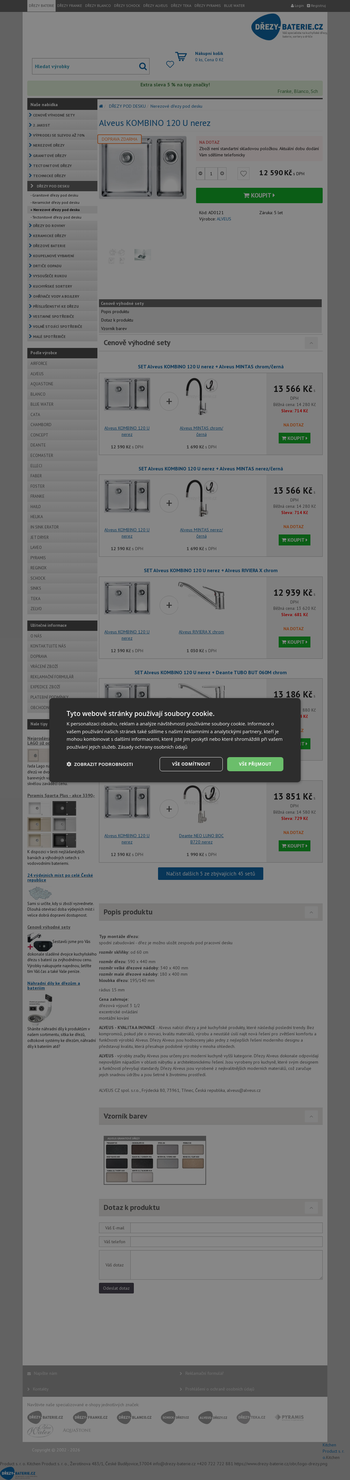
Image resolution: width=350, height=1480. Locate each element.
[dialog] (175, 740)
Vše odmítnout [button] (191, 764)
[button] (100, 764)
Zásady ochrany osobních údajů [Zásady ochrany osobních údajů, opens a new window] (153, 747)
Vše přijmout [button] (255, 764)
